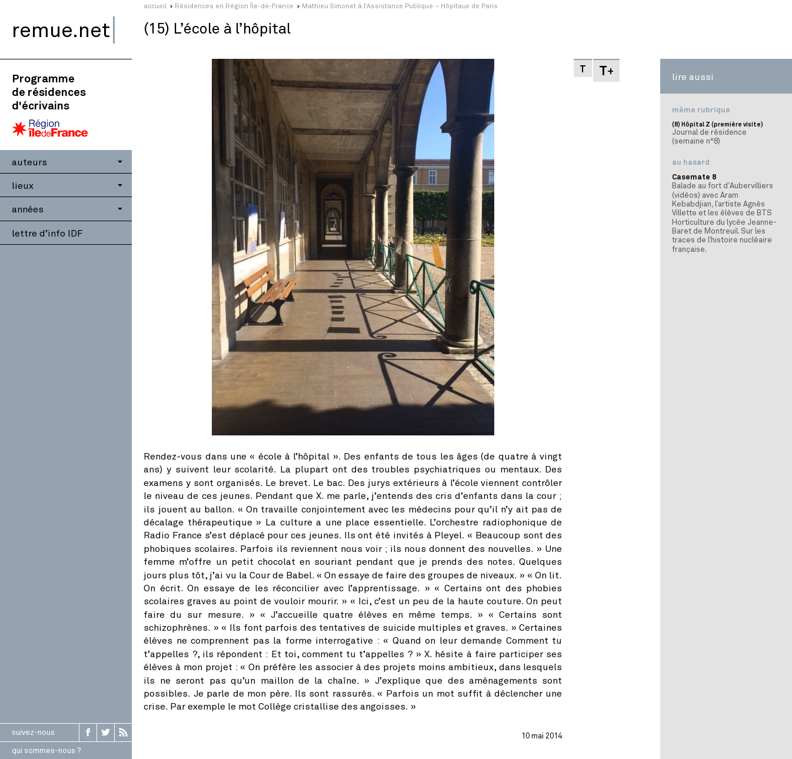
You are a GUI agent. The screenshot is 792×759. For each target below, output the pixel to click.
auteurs (29, 161)
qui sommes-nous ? (46, 750)
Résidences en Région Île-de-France (234, 5)
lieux (23, 185)
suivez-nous (33, 732)
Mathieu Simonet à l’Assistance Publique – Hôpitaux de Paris (400, 5)
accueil (155, 5)
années (28, 208)
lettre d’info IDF (47, 232)
